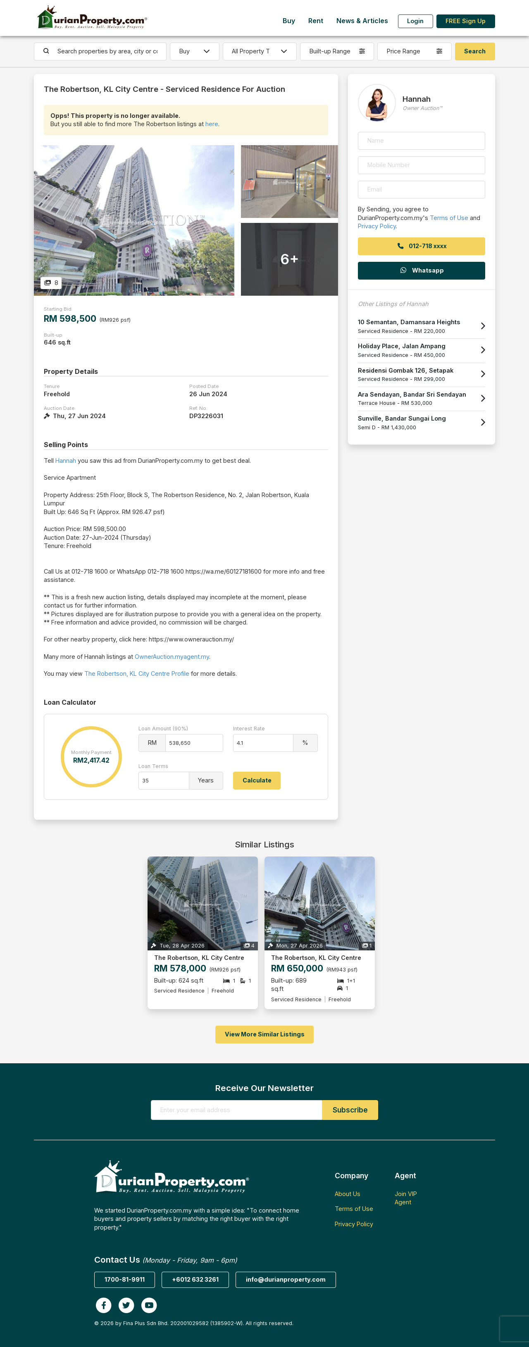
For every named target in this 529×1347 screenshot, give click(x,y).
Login (415, 20)
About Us (347, 1193)
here (211, 123)
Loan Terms (153, 766)
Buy (289, 21)
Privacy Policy (377, 226)
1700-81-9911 (125, 1279)
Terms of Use (449, 217)
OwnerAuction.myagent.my (172, 656)
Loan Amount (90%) (163, 728)
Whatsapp (421, 270)
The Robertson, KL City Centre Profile (136, 673)
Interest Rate (249, 728)
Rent (315, 21)
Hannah (65, 460)
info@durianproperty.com (286, 1279)
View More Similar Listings (265, 1034)
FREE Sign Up (466, 20)
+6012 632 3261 (195, 1279)
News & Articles (362, 21)
